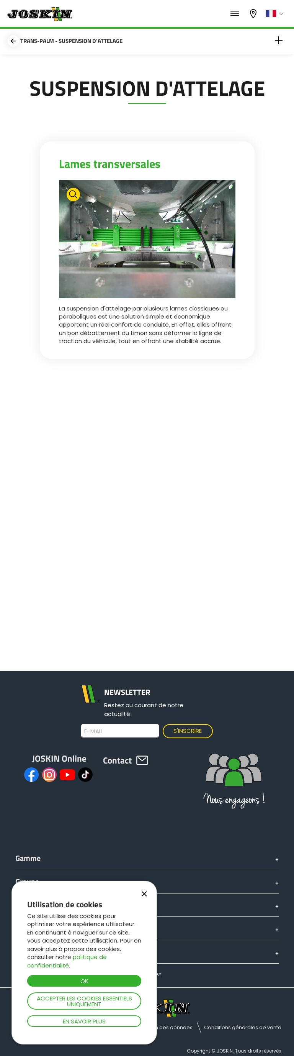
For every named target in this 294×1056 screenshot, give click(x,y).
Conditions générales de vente (242, 1027)
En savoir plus (84, 1021)
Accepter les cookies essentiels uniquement (84, 1001)
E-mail (93, 731)
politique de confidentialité (67, 961)
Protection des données (162, 1027)
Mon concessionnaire (254, 13)
